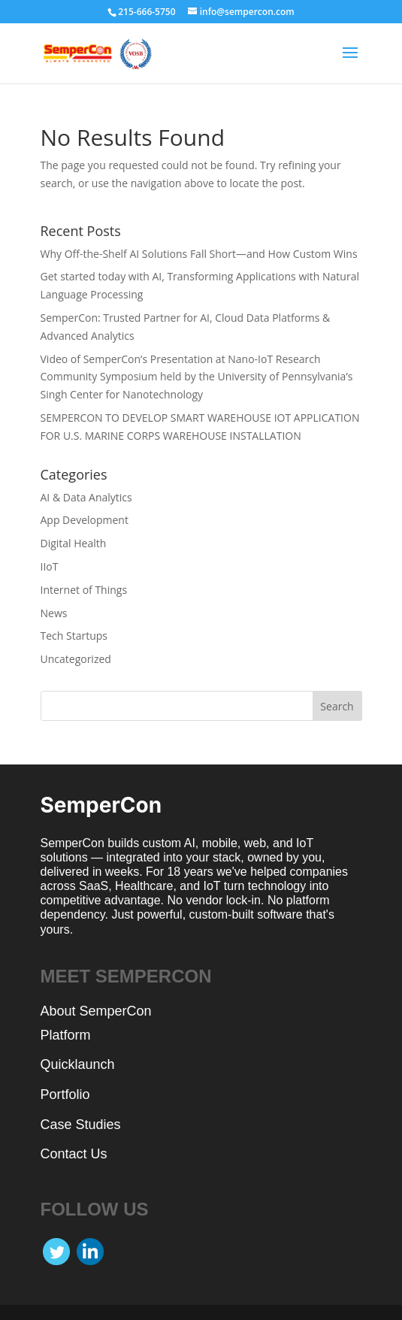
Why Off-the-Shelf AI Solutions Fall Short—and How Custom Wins (199, 254)
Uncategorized (76, 659)
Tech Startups (74, 635)
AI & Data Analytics (86, 497)
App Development (84, 520)
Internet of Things (84, 590)
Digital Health (74, 543)
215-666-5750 (146, 11)
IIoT (50, 566)
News (54, 613)
